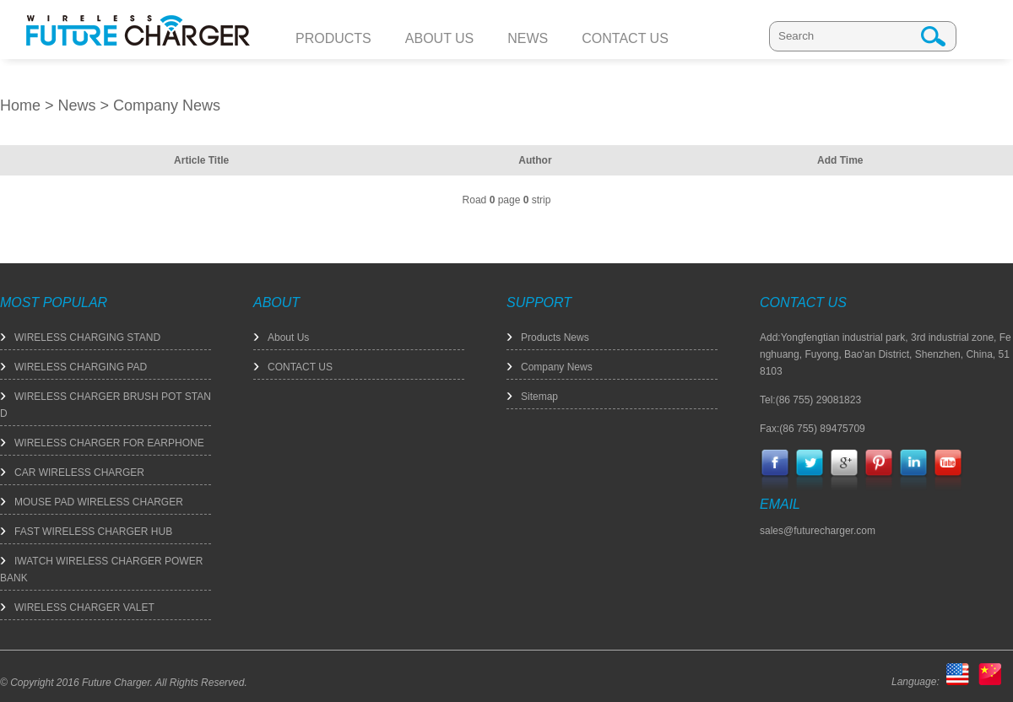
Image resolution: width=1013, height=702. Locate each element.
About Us (288, 337)
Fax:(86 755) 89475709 (812, 429)
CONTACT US (300, 367)
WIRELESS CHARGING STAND (87, 337)
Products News (555, 337)
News (77, 105)
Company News (166, 105)
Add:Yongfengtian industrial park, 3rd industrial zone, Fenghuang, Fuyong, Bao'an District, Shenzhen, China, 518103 (885, 354)
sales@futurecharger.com (817, 531)
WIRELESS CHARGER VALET (84, 607)
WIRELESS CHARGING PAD (80, 367)
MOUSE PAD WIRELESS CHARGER (98, 502)
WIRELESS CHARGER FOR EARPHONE (109, 443)
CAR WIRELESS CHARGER (79, 472)
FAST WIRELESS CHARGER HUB (93, 531)
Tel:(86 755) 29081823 (810, 400)
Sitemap (539, 396)
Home (20, 105)
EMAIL (780, 504)
